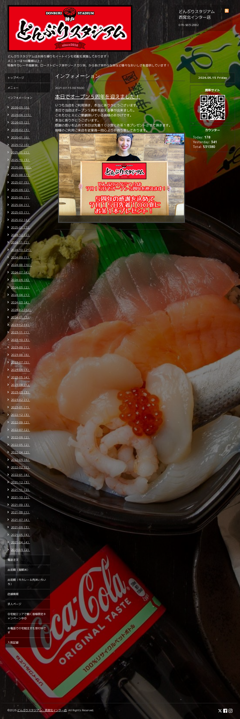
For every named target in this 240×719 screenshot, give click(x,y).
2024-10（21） (21, 250)
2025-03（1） (20, 212)
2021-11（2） (20, 490)
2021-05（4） (20, 535)
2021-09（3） (20, 505)
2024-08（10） (21, 265)
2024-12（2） (20, 235)
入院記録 (13, 643)
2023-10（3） (20, 340)
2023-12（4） (20, 325)
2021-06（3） (20, 527)
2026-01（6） (20, 137)
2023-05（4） (20, 377)
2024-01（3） (20, 317)
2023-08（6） (20, 355)
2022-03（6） (20, 460)
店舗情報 (13, 594)
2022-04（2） (20, 452)
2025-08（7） (20, 175)
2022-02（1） (20, 467)
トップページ (16, 78)
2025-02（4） (20, 220)
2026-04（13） (21, 115)
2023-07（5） (20, 362)
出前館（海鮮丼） (19, 570)
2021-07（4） (20, 520)
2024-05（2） (20, 287)
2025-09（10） (21, 167)
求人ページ (14, 604)
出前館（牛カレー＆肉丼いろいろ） (27, 582)
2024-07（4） (20, 272)
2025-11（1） (20, 152)
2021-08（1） (20, 512)
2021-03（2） (20, 550)
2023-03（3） (20, 392)
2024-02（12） (21, 310)
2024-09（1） (20, 257)
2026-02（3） (20, 130)
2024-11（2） (20, 242)
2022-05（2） (20, 445)
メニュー (13, 88)
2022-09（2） (20, 422)
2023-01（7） (20, 407)
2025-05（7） (20, 197)
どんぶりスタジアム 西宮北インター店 (42, 710)
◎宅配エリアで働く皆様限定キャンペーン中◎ (27, 616)
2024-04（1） (20, 295)
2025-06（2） (20, 190)
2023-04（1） (20, 385)
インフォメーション (20, 98)
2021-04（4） (20, 542)
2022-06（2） (20, 437)
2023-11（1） (20, 332)
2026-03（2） (20, 122)
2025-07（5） (20, 182)
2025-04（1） (20, 205)
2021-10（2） (20, 497)
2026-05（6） (20, 107)
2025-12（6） (20, 145)
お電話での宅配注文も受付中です (27, 630)
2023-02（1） (20, 400)
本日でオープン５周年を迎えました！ (97, 96)
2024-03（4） (20, 302)
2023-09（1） (20, 347)
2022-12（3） (20, 415)
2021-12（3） (20, 482)
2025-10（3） (20, 160)
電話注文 (13, 560)
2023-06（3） (20, 370)
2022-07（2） (20, 430)
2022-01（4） (20, 475)
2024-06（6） (20, 280)
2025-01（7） (20, 227)
